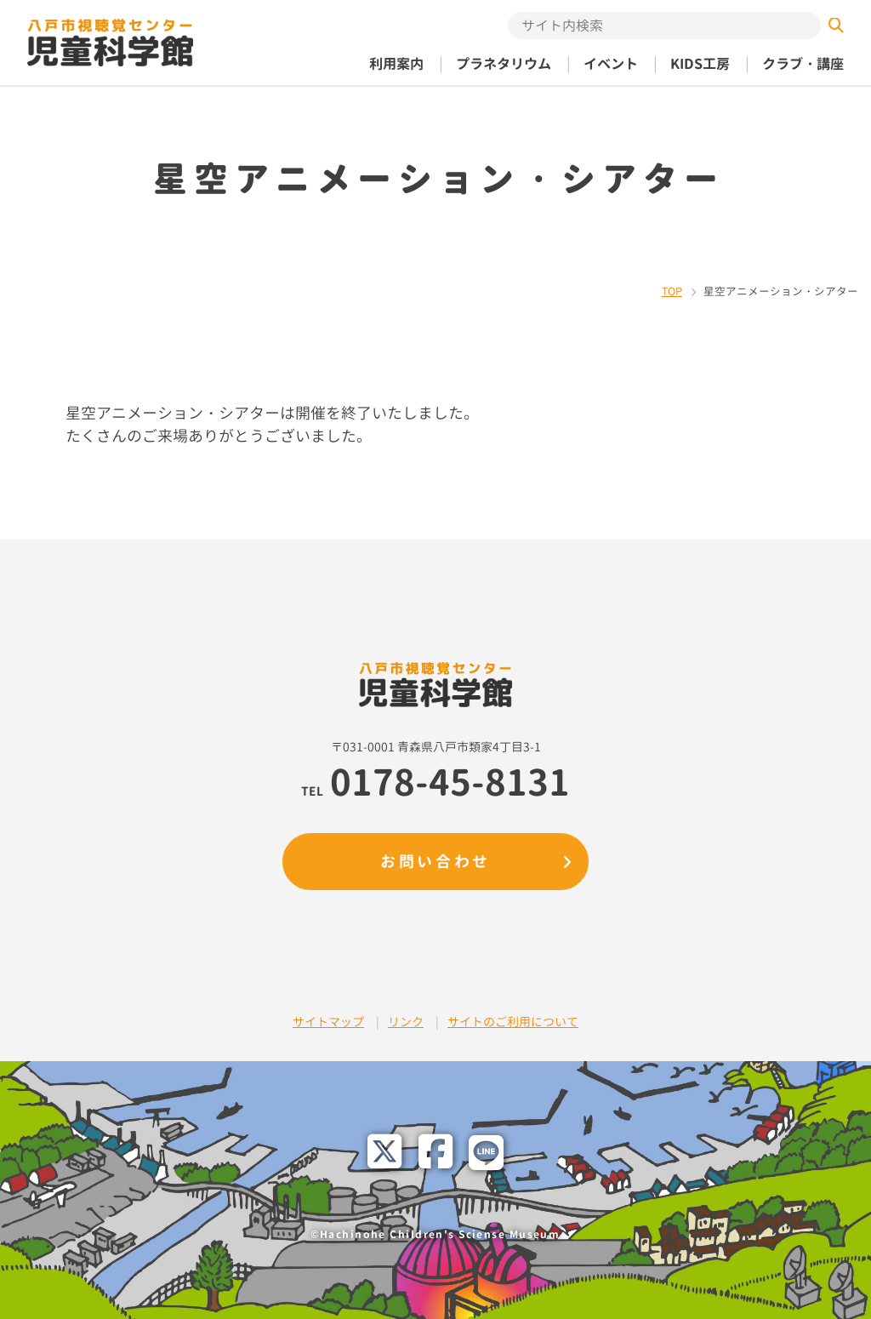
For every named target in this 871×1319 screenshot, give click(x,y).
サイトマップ (328, 1022)
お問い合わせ (435, 861)
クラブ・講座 (803, 63)
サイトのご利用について (512, 1022)
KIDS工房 (700, 63)
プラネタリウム (503, 63)
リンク (406, 1022)
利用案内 (396, 63)
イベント (611, 63)
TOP (672, 291)
